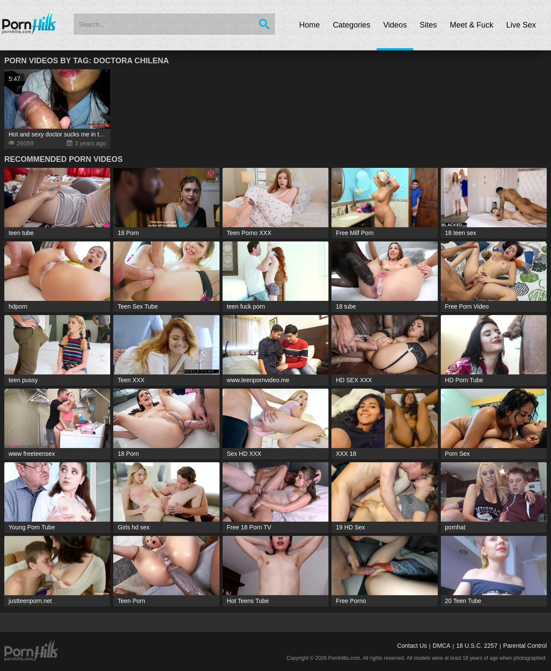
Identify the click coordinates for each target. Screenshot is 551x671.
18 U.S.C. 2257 (477, 645)
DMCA (441, 645)
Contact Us (412, 645)
